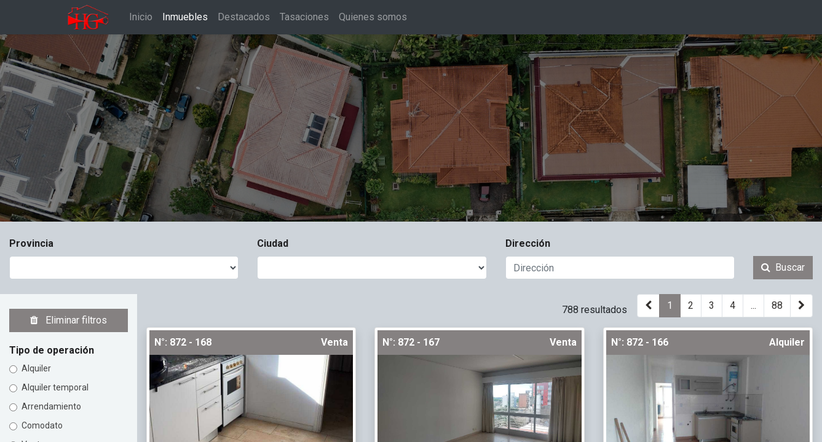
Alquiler (36, 368)
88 (777, 305)
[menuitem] (143, 17)
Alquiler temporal (55, 387)
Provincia (31, 243)
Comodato (42, 425)
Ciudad (272, 243)
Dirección (527, 243)
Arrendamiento (51, 406)
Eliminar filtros (68, 320)
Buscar (783, 267)
